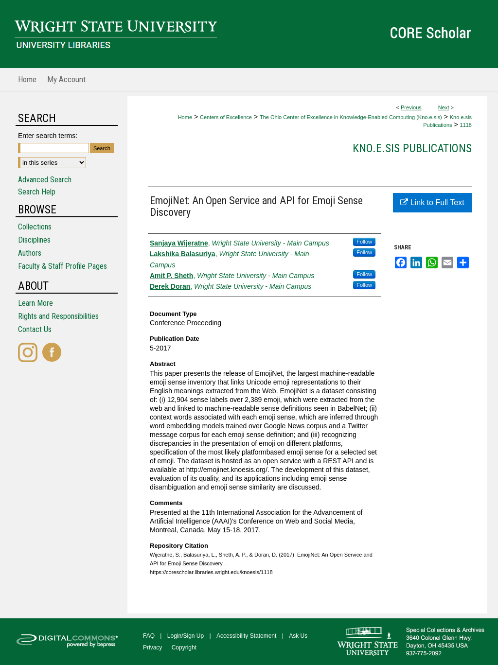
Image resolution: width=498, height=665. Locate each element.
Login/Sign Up (185, 635)
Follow (364, 242)
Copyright (184, 647)
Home (185, 117)
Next (443, 107)
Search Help (36, 191)
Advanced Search (44, 179)
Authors (29, 253)
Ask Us (298, 635)
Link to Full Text (432, 202)
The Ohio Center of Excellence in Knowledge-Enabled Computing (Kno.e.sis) (351, 117)
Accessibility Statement (246, 635)
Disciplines (34, 240)
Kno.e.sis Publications (412, 148)
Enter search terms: (47, 136)
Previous (411, 107)
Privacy (152, 647)
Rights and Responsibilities (58, 316)
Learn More (35, 303)
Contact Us (35, 329)
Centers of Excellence (226, 117)
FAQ (149, 635)
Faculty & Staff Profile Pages (62, 266)
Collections (35, 226)
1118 (466, 125)
